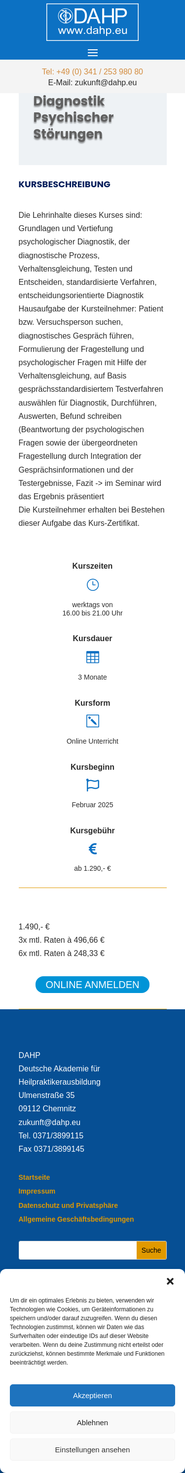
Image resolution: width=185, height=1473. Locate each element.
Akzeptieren (92, 1395)
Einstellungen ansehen (92, 1449)
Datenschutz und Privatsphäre (68, 1205)
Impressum (37, 1191)
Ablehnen (92, 1422)
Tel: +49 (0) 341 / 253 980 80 (92, 72)
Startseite (34, 1177)
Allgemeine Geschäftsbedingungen (76, 1219)
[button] (170, 1281)
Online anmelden (92, 984)
